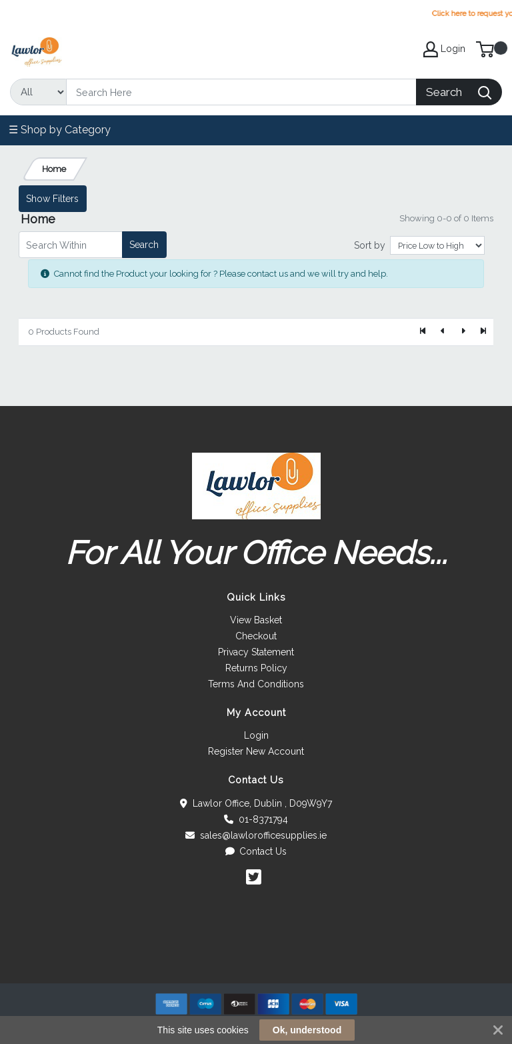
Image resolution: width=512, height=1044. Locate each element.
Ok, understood (307, 1030)
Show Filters (52, 198)
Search (144, 244)
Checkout (256, 636)
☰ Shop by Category (60, 129)
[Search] (241, 92)
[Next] (463, 332)
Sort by (369, 245)
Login (256, 735)
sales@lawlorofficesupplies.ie (256, 835)
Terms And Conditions (256, 684)
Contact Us (256, 851)
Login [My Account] (444, 49)
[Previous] (443, 332)
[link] (256, 959)
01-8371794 (256, 819)
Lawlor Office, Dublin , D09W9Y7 (256, 803)
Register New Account (256, 751)
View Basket (256, 620)
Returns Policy (256, 668)
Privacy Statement (256, 652)
